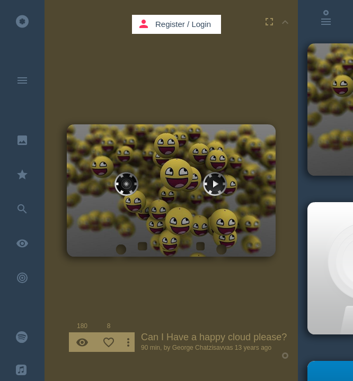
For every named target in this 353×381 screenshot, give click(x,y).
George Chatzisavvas (202, 347)
